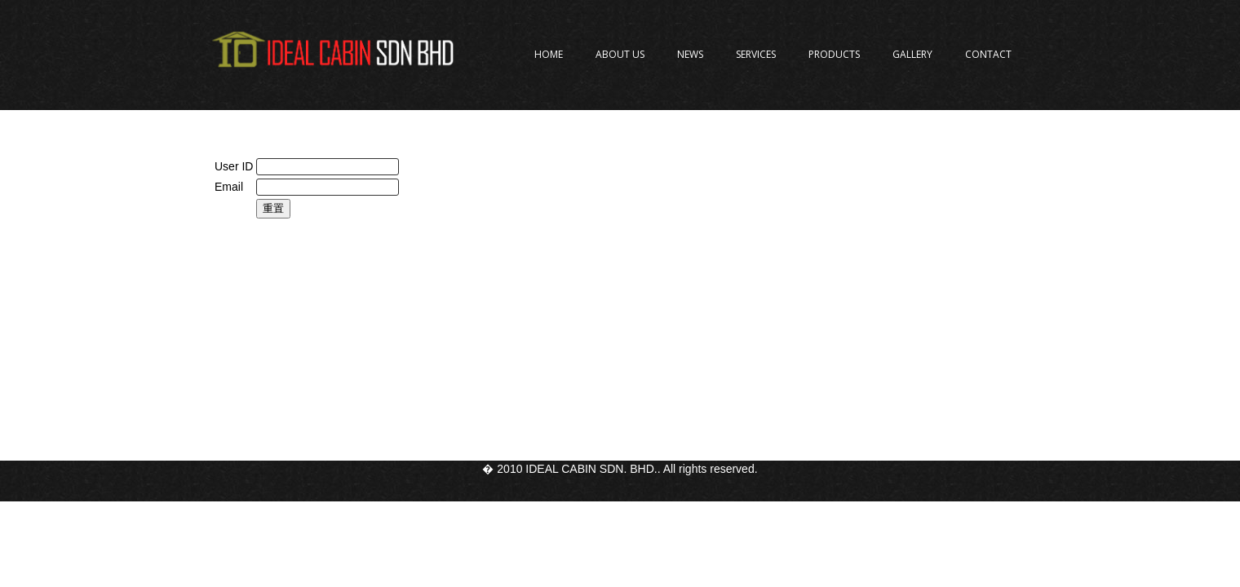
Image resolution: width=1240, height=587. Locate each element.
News (690, 54)
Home (548, 54)
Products (834, 54)
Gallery (912, 54)
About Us (620, 54)
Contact (988, 54)
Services (756, 54)
